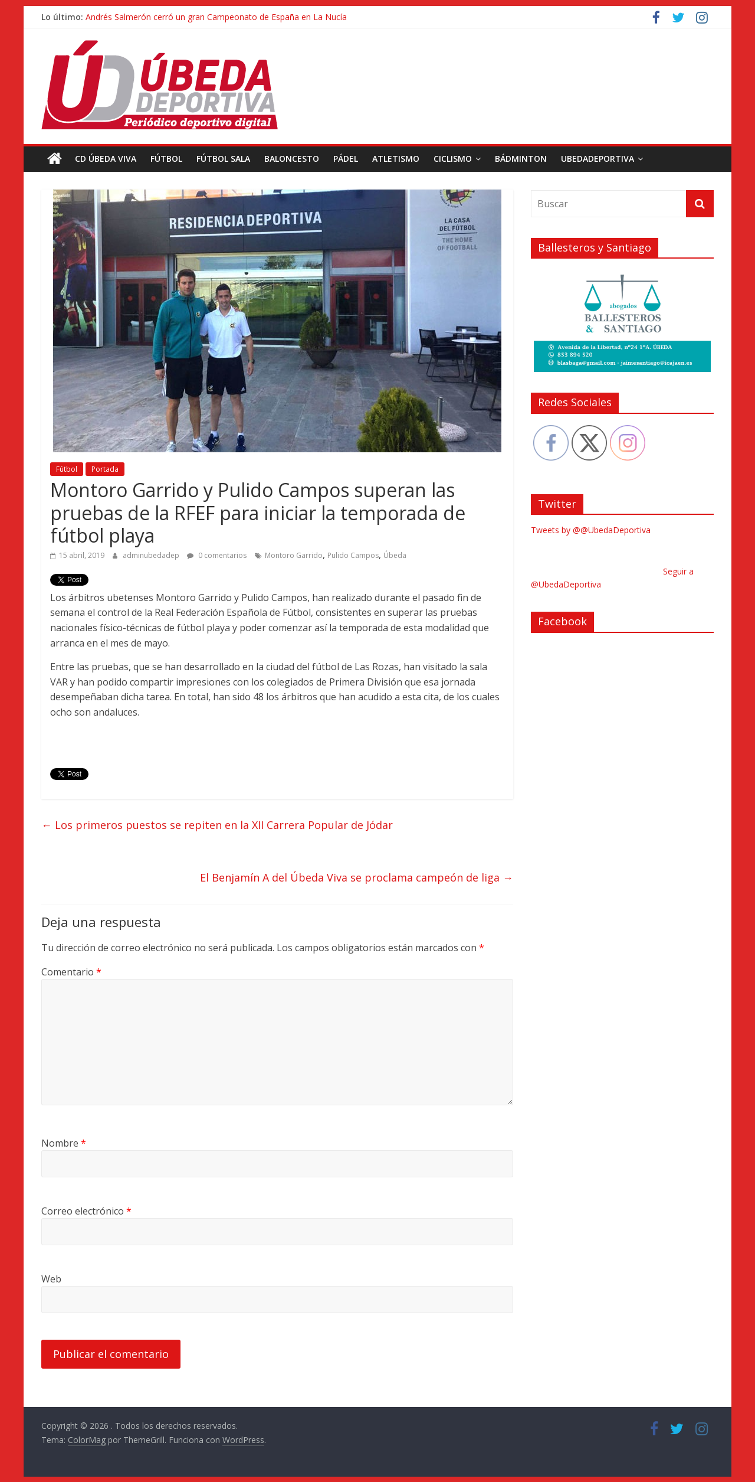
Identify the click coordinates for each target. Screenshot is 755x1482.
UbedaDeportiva (597, 158)
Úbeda (394, 555)
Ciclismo (453, 158)
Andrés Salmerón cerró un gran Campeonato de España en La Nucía (216, 16)
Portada (105, 469)
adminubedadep (152, 555)
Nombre (63, 1143)
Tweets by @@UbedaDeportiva (591, 530)
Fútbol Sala (223, 158)
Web (51, 1278)
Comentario (71, 971)
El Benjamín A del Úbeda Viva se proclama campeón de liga (356, 877)
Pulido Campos (353, 555)
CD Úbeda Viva (105, 158)
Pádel (345, 158)
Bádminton (521, 158)
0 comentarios (217, 555)
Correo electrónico (86, 1210)
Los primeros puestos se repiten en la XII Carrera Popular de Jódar (217, 825)
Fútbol (166, 158)
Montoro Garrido (294, 555)
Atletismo (395, 158)
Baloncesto (291, 158)
